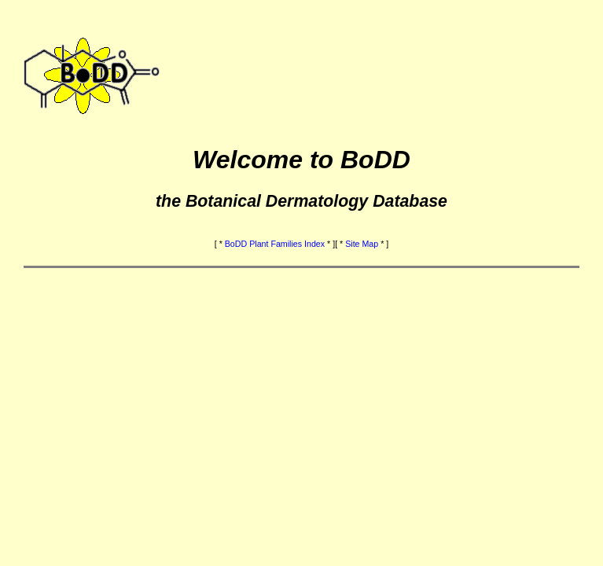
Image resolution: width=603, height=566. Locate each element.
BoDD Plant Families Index (275, 243)
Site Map (361, 243)
